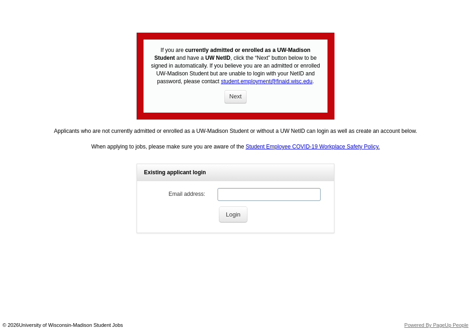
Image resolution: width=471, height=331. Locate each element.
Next (236, 96)
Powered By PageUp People (436, 325)
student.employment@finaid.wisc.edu (266, 81)
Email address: (187, 194)
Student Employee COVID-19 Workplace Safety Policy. (313, 146)
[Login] (233, 214)
